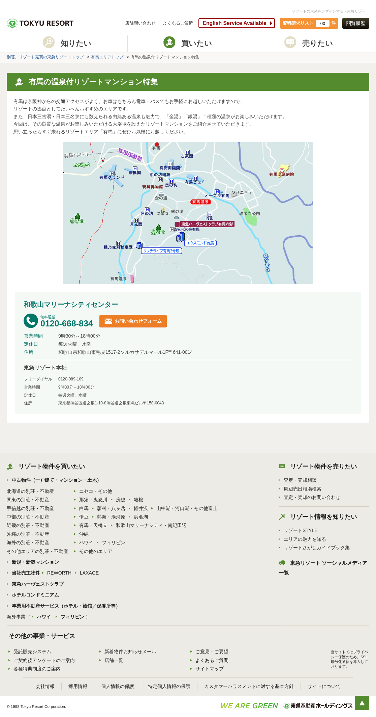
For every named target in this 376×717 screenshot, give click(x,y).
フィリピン (113, 542)
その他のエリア (95, 551)
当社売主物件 (26, 573)
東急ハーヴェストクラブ (38, 584)
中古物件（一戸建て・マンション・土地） (56, 480)
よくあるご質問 (178, 23)
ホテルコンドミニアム (35, 595)
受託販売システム (32, 651)
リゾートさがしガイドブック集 (317, 547)
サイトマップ (209, 668)
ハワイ (86, 542)
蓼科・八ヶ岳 (111, 508)
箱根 (138, 499)
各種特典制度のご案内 (37, 668)
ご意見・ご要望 (211, 651)
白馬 (84, 508)
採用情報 (77, 686)
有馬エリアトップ (107, 57)
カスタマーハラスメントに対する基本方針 (249, 686)
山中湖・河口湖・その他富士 (187, 508)
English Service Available (234, 23)
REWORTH (59, 573)
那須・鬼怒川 (93, 499)
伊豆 (84, 517)
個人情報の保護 (117, 686)
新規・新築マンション (35, 562)
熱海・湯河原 (111, 517)
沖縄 (84, 534)
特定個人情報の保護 (169, 686)
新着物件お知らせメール (130, 651)
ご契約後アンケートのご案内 (44, 660)
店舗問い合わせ (140, 23)
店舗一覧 (113, 660)
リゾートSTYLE (300, 530)
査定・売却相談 (300, 480)
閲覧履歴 (355, 23)
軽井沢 (141, 508)
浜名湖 (141, 517)
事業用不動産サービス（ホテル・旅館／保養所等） (66, 606)
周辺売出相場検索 (302, 489)
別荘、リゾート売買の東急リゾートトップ (45, 57)
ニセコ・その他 (95, 491)
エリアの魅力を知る (305, 539)
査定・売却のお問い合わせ (312, 497)
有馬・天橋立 (93, 525)
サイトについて (324, 686)
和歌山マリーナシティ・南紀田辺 (151, 525)
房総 (120, 499)
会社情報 (45, 686)
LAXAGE (89, 573)
